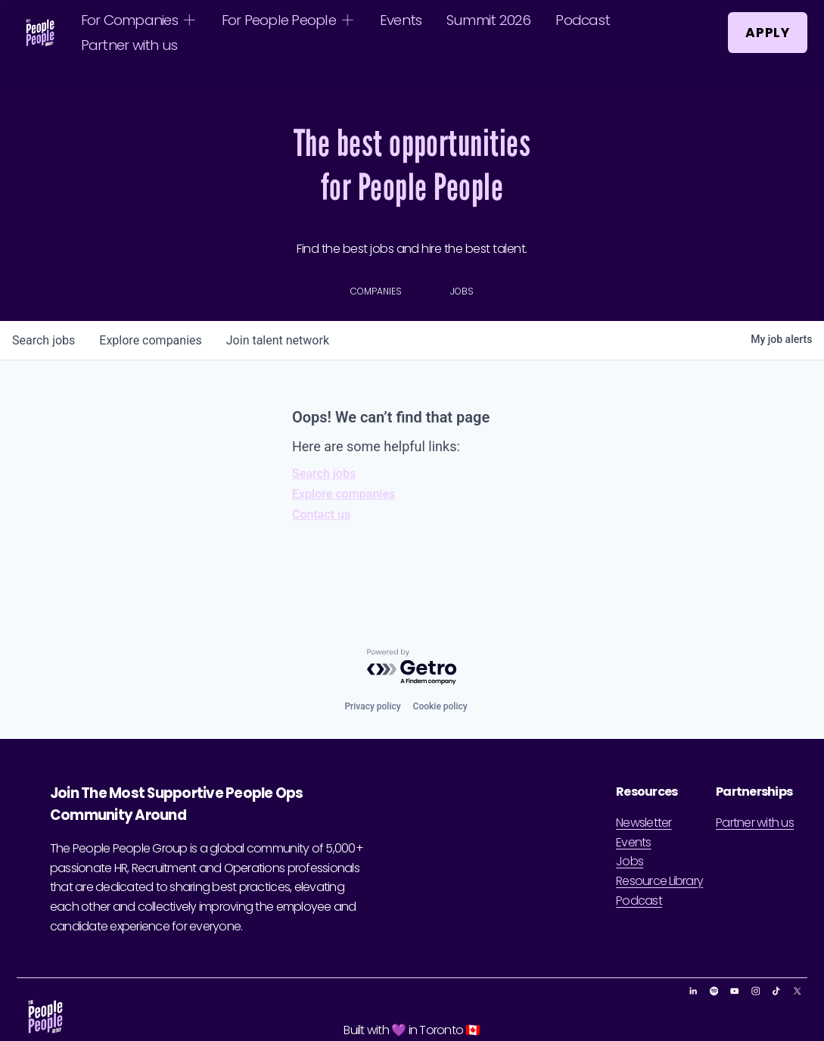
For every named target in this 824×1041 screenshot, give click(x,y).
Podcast (582, 20)
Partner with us (129, 45)
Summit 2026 (488, 20)
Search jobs (324, 473)
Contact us (321, 514)
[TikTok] (776, 991)
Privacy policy (372, 706)
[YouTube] (734, 991)
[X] (797, 991)
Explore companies (343, 494)
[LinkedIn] (693, 991)
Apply (767, 32)
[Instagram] (755, 991)
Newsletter (644, 822)
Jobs (629, 861)
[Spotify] (714, 991)
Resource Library (659, 881)
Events (401, 20)
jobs (43, 340)
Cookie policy (440, 706)
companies (150, 340)
